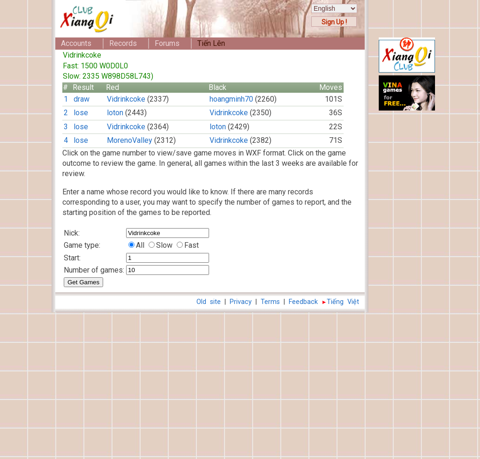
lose (81, 112)
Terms (270, 302)
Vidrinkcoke (126, 99)
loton (115, 112)
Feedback (303, 302)
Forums (167, 43)
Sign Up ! (334, 22)
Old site (208, 302)
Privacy (241, 302)
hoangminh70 (231, 99)
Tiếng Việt (343, 302)
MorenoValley (129, 140)
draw (82, 99)
